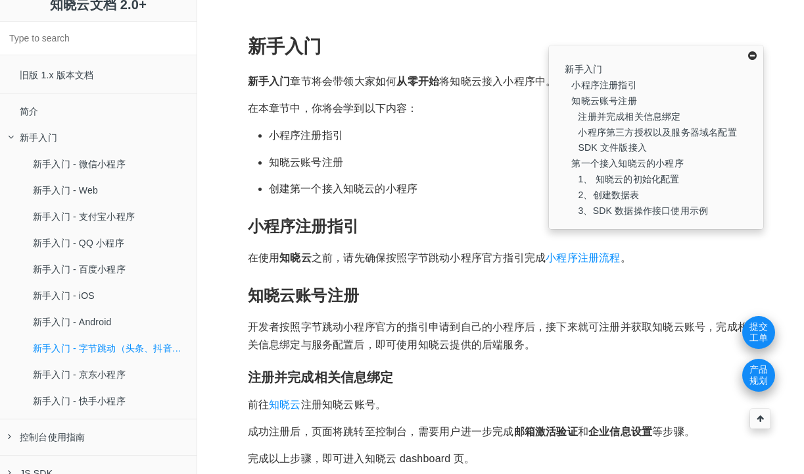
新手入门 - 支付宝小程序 (84, 216)
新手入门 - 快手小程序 (79, 401)
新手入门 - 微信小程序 (79, 164)
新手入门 (32, 137)
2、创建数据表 (608, 195)
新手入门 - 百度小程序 (79, 269)
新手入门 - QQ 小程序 (78, 243)
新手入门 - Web (65, 190)
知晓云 (285, 404)
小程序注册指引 (603, 85)
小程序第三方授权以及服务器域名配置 (657, 132)
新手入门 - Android (72, 322)
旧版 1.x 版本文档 (57, 75)
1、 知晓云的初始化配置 (628, 179)
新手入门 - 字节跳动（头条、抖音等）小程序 (115, 348)
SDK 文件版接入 (612, 147)
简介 (29, 111)
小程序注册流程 (583, 257)
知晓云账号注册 (603, 100)
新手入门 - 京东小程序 (79, 374)
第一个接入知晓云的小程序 (627, 163)
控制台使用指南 (46, 437)
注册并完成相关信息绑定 (629, 116)
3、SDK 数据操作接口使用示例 (643, 210)
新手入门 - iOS (64, 295)
